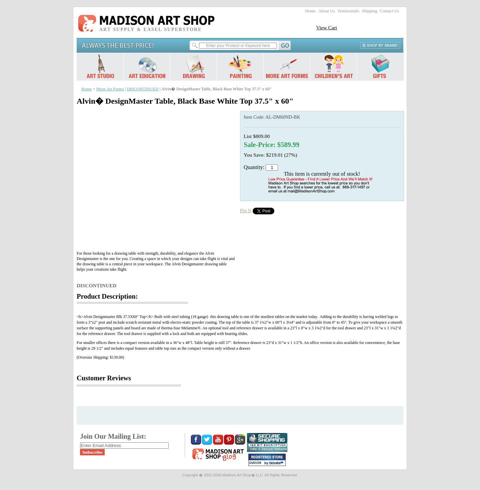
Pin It (245, 210)
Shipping (369, 11)
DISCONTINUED (143, 89)
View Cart (326, 27)
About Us (326, 11)
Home (310, 11)
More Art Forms (110, 89)
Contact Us (389, 11)
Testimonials (348, 11)
